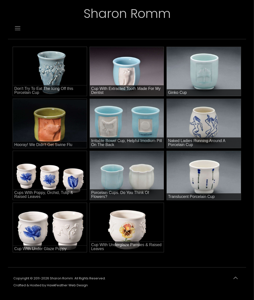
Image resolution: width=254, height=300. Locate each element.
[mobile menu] (17, 28)
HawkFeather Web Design (67, 285)
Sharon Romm (127, 13)
